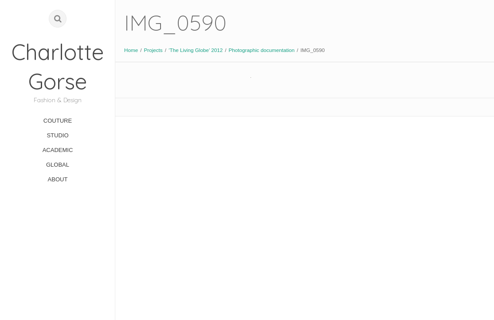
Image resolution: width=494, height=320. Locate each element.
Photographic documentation (262, 50)
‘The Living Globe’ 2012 (196, 50)
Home (131, 50)
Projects (153, 50)
